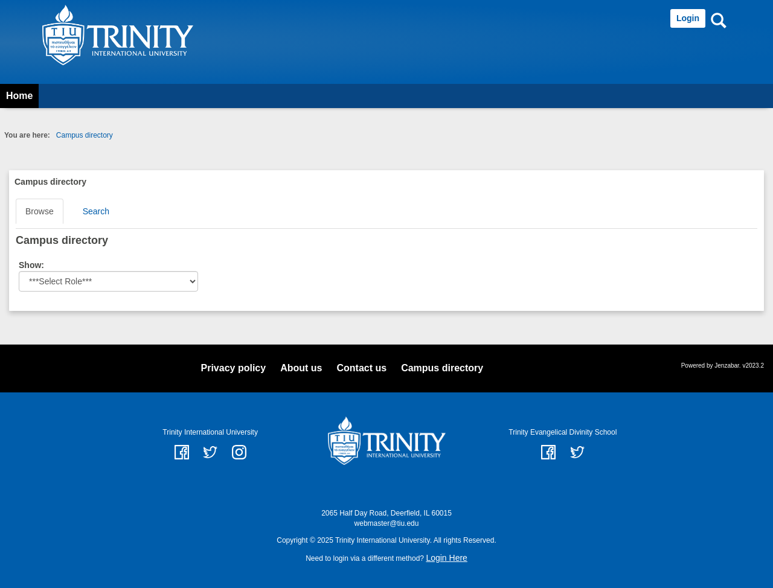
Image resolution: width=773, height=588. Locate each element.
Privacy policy (233, 368)
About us (301, 368)
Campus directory (84, 135)
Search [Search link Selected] (96, 211)
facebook (182, 452)
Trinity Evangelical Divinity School (562, 432)
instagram (239, 452)
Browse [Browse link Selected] (39, 211)
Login (687, 18)
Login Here (446, 558)
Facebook (548, 452)
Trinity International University (210, 432)
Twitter (577, 452)
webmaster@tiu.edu (386, 523)
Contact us (361, 368)
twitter (210, 452)
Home (19, 96)
